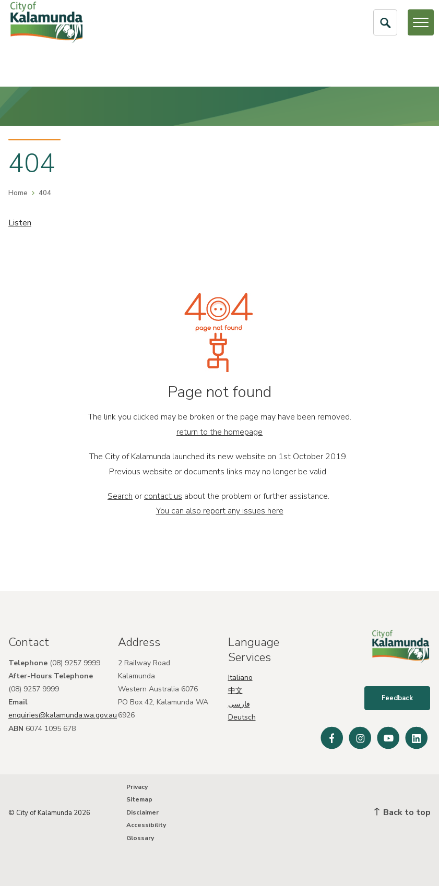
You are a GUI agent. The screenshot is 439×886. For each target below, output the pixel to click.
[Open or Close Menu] (421, 22)
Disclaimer (142, 812)
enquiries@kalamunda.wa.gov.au (62, 715)
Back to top (402, 812)
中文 (235, 690)
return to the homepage (219, 432)
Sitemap (139, 800)
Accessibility (146, 825)
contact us (163, 496)
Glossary (140, 838)
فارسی (239, 703)
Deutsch (242, 716)
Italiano (240, 676)
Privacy (137, 787)
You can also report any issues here (219, 511)
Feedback (397, 698)
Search (120, 496)
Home (18, 193)
